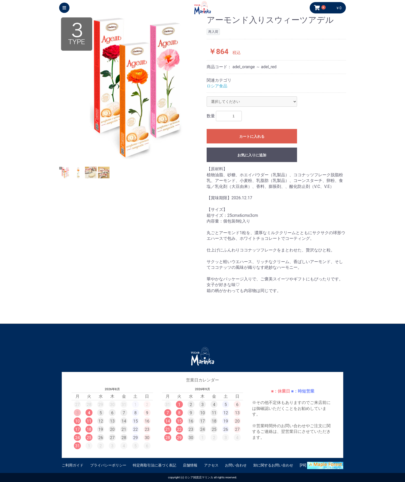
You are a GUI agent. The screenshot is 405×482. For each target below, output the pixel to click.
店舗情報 (190, 465)
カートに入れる (251, 136)
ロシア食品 (217, 85)
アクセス (211, 465)
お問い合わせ (236, 465)
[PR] (321, 465)
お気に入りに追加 (251, 155)
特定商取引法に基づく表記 (154, 465)
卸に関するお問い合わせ (273, 465)
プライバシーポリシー (108, 465)
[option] (130, 87)
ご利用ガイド (72, 465)
